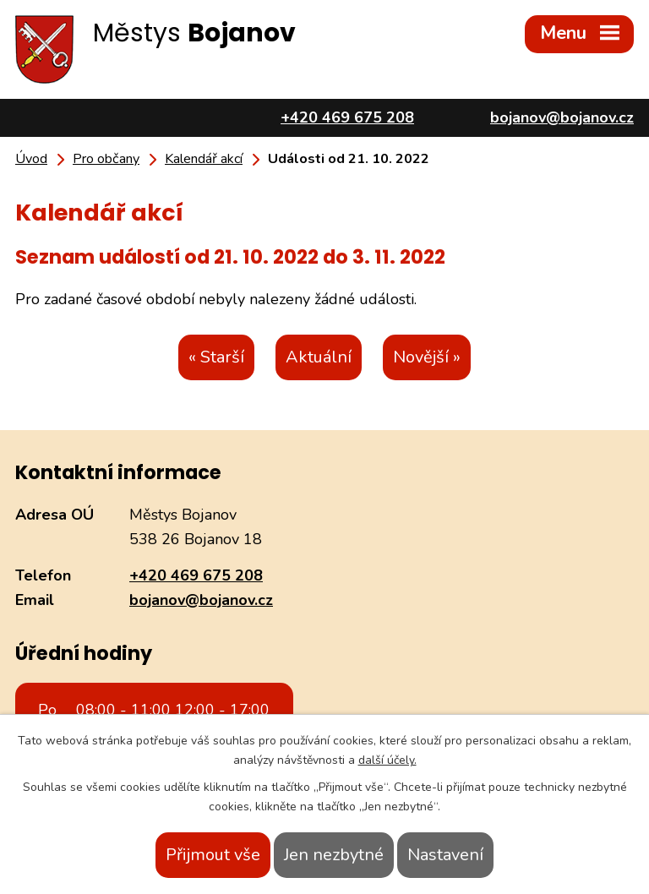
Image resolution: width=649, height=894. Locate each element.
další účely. (387, 760)
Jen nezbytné (334, 854)
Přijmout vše (213, 854)
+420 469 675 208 (196, 575)
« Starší (216, 357)
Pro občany (106, 159)
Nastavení (445, 854)
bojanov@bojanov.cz (201, 600)
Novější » (427, 357)
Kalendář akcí (204, 159)
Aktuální (319, 357)
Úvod (31, 159)
